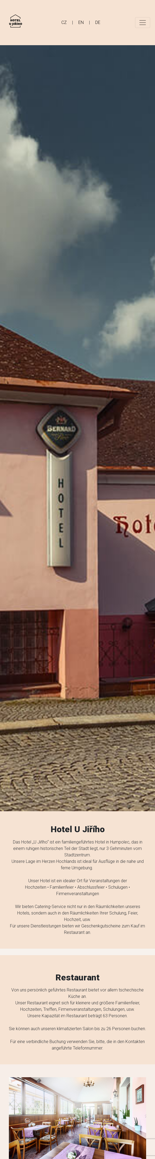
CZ (64, 22)
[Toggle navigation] (142, 22)
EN (81, 22)
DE (97, 22)
